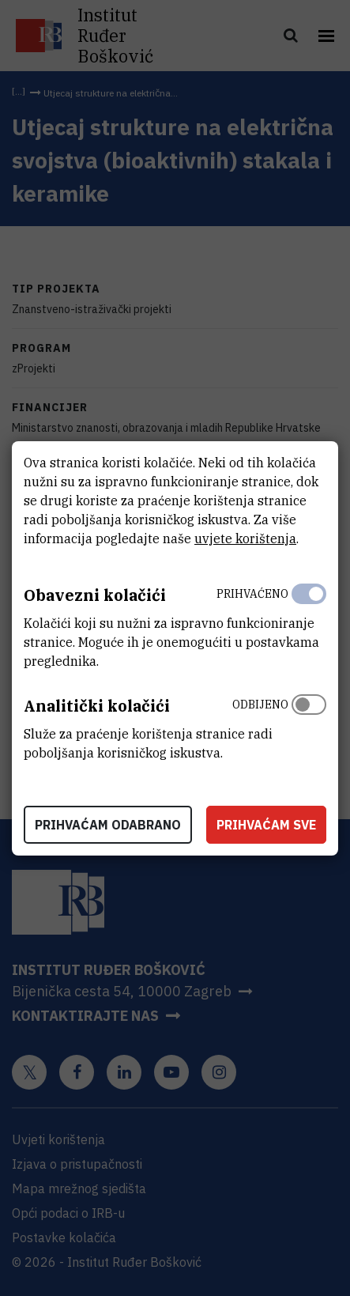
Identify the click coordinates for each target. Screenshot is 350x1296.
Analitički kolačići (97, 705)
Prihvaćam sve (266, 825)
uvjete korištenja (245, 538)
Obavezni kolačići (95, 595)
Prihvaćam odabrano (108, 825)
